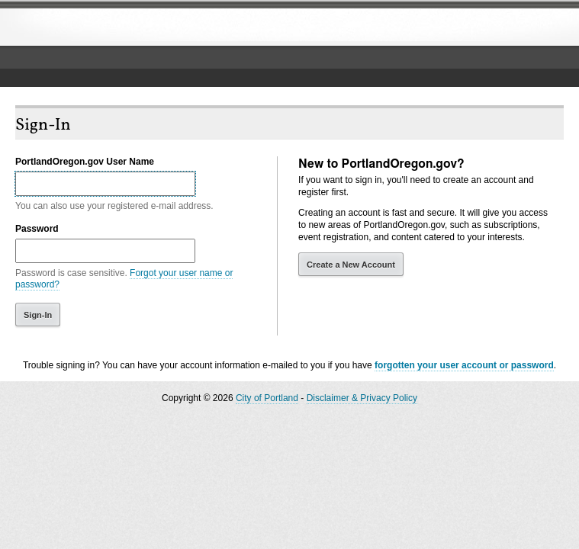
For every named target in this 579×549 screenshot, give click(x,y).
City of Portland (267, 398)
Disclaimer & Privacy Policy (362, 398)
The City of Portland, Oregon (125, 27)
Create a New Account (351, 264)
